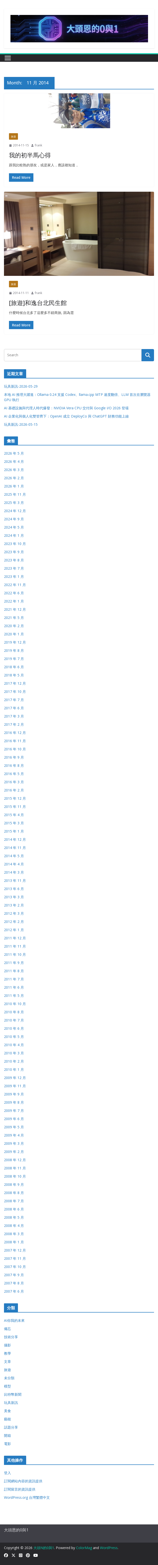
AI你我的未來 (14, 1320)
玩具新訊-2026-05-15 (21, 424)
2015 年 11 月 (15, 806)
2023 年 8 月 (14, 560)
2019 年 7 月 (14, 658)
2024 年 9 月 (14, 519)
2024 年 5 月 (14, 527)
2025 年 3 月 (14, 502)
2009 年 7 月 (14, 1110)
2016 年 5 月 (14, 773)
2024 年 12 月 (15, 510)
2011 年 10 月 (15, 954)
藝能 (7, 1419)
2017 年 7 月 (14, 699)
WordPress (109, 1547)
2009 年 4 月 (14, 1135)
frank (38, 145)
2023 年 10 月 (15, 543)
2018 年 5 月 (14, 675)
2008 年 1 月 (14, 1242)
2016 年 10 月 (15, 749)
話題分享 (11, 1427)
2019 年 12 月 (15, 642)
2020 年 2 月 (14, 625)
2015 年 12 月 (15, 798)
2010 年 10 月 (15, 1003)
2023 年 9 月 (14, 551)
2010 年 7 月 (14, 1020)
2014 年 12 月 (15, 839)
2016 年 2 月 (14, 790)
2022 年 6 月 (14, 593)
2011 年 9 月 (14, 962)
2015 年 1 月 (14, 831)
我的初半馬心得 (30, 155)
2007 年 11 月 (15, 1258)
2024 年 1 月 (14, 535)
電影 (7, 1443)
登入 (7, 1472)
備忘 (7, 1328)
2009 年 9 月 (14, 1094)
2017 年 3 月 (14, 716)
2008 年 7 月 (14, 1201)
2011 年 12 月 (15, 938)
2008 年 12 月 (15, 1159)
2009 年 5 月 (14, 1127)
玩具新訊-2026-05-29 (21, 386)
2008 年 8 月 (14, 1192)
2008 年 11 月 (15, 1168)
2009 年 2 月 (14, 1151)
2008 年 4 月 (14, 1225)
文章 (7, 1361)
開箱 (7, 1435)
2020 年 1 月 (14, 634)
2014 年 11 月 (15, 847)
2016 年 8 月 (14, 765)
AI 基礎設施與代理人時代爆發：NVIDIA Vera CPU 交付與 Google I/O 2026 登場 (66, 408)
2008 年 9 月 (14, 1184)
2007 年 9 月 (14, 1274)
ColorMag (84, 1547)
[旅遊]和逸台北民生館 (38, 303)
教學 (7, 1353)
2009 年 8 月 (14, 1102)
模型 (7, 1386)
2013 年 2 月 (14, 905)
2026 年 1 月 (14, 486)
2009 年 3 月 (14, 1143)
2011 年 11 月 (15, 946)
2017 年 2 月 (14, 724)
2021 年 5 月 (14, 617)
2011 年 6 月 (14, 987)
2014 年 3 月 (14, 872)
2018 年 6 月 (14, 666)
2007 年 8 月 (14, 1283)
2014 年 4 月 (14, 864)
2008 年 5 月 (14, 1217)
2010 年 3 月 (14, 1053)
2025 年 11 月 (15, 494)
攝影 (7, 1345)
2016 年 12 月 (15, 732)
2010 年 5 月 (14, 1036)
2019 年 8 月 (14, 650)
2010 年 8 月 (14, 1012)
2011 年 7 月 (14, 979)
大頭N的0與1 (43, 1547)
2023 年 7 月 (14, 568)
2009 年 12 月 (15, 1077)
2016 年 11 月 (15, 740)
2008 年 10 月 (15, 1176)
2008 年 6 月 (14, 1209)
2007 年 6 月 (14, 1291)
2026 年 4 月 (14, 461)
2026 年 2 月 (14, 478)
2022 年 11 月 (15, 584)
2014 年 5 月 (14, 855)
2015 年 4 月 (14, 814)
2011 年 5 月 (14, 995)
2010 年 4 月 (14, 1044)
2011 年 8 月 (14, 970)
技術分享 (11, 1336)
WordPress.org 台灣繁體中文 (27, 1497)
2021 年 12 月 (15, 609)
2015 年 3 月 (14, 823)
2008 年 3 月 (14, 1233)
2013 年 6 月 (14, 888)
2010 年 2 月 (14, 1061)
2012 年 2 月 (14, 921)
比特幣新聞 (12, 1394)
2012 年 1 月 (14, 929)
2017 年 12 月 (15, 683)
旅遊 (13, 136)
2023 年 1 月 (14, 576)
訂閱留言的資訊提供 (19, 1489)
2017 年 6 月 (14, 708)
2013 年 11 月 (15, 880)
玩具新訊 (11, 1402)
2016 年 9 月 (14, 757)
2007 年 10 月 (15, 1266)
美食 (7, 1410)
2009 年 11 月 (15, 1085)
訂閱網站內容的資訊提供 (23, 1481)
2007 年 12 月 (15, 1250)
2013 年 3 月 (14, 897)
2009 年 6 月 (14, 1118)
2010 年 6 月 (14, 1028)
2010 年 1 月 (14, 1069)
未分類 (9, 1378)
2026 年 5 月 (14, 453)
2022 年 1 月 (14, 601)
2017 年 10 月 (15, 691)
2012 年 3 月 (14, 913)
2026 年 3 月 (14, 469)
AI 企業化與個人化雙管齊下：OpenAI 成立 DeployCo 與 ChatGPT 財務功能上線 (66, 416)
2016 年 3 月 (14, 782)
